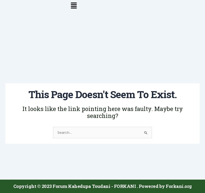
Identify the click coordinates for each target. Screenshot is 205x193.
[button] (102, 6)
